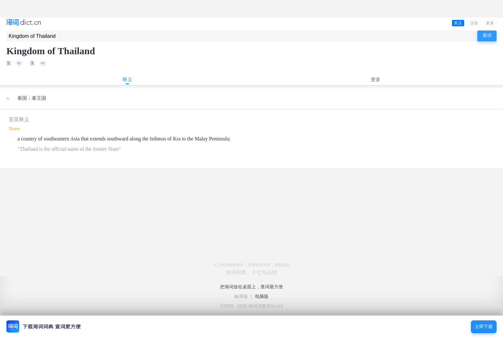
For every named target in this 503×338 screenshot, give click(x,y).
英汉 (458, 23)
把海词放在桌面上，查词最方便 (251, 286)
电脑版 (262, 296)
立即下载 (484, 326)
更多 (490, 23)
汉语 (474, 23)
